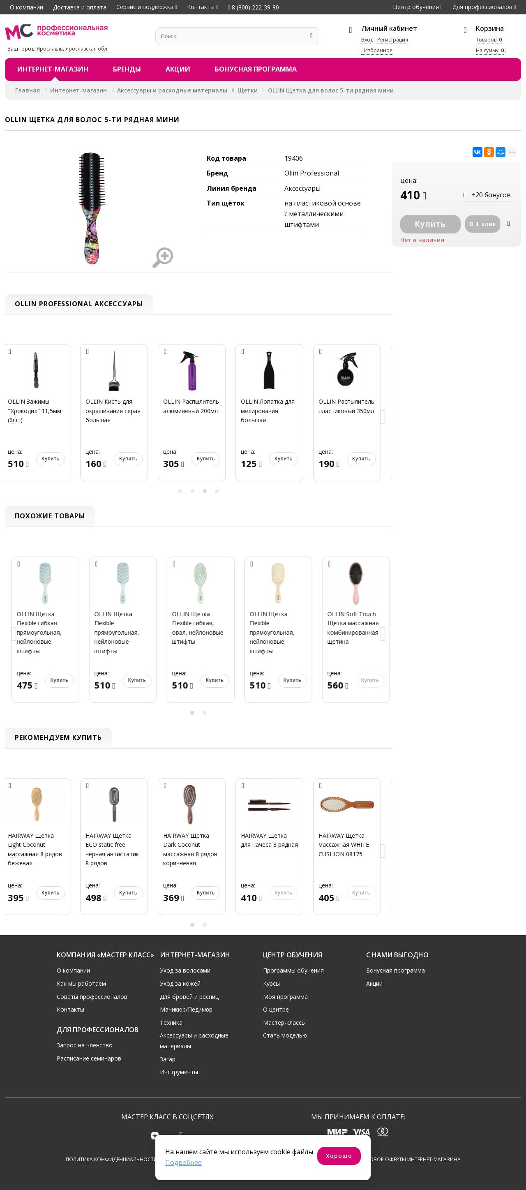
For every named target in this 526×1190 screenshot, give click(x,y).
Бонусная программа (256, 69)
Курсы (271, 983)
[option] (44, 417)
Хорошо (339, 1156)
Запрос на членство (85, 1045)
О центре (276, 1009)
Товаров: (489, 39)
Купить (58, 459)
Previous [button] (14, 418)
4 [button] (217, 491)
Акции (178, 69)
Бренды (127, 69)
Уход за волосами (185, 970)
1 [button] (180, 491)
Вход (367, 39)
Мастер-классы (284, 1022)
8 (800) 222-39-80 (253, 7)
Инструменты (179, 1072)
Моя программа (285, 996)
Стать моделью (285, 1035)
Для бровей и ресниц (189, 996)
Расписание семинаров (89, 1058)
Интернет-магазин (52, 69)
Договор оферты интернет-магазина (410, 1159)
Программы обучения (293, 970)
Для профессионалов (482, 7)
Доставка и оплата (79, 7)
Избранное (376, 50)
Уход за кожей (180, 983)
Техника (171, 1022)
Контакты (201, 7)
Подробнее (183, 1162)
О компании (26, 7)
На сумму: (490, 50)
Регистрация (392, 39)
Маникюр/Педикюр (186, 1009)
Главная (27, 90)
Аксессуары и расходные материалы (172, 90)
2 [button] (192, 491)
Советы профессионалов (92, 996)
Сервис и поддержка (144, 7)
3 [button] (205, 491)
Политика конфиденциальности (111, 1159)
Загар (167, 1059)
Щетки (248, 90)
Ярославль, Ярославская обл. (72, 48)
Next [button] (383, 418)
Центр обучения (416, 7)
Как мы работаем (81, 983)
